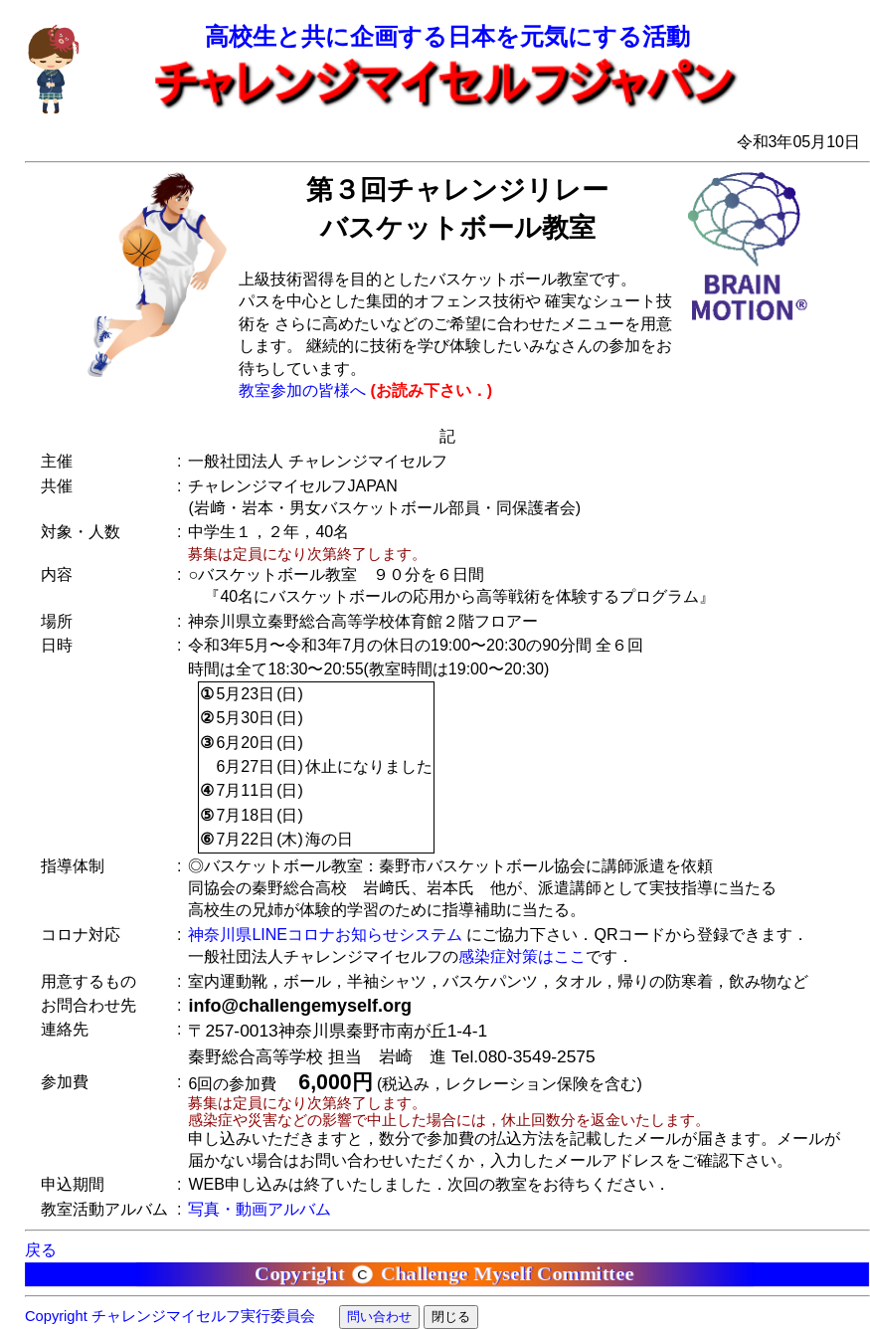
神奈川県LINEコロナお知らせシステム (325, 934)
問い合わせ (379, 1316)
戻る (41, 1249)
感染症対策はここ (522, 956)
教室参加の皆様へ (302, 390)
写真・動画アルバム (259, 1209)
